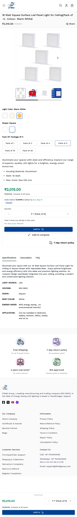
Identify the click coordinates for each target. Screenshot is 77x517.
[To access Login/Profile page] (66, 5)
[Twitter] (8, 402)
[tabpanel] (38, 292)
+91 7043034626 (52, 454)
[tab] (38, 258)
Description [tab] (26, 258)
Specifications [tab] (9, 258)
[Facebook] (3, 402)
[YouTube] (12, 402)
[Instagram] (17, 402)
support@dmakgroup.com (58, 466)
